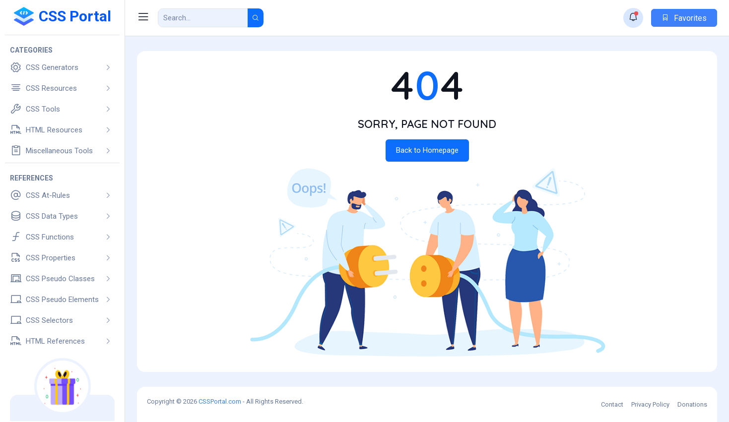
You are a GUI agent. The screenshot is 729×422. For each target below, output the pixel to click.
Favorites (684, 18)
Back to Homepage (427, 150)
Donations (692, 404)
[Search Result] (203, 17)
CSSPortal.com (220, 401)
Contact (612, 404)
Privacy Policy (650, 404)
